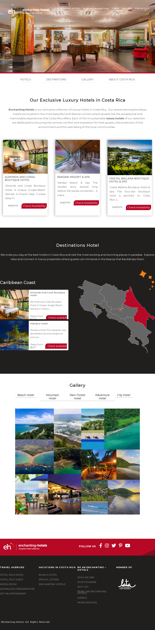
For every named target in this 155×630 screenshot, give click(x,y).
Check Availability (34, 205)
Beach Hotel (25, 395)
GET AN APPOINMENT (13, 593)
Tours (116, 8)
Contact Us (142, 8)
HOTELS (25, 79)
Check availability (58, 317)
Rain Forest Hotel (77, 396)
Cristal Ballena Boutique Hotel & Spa (129, 180)
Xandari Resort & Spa (73, 176)
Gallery (127, 8)
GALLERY (87, 79)
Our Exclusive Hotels (67, 8)
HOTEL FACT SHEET (11, 579)
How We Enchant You (96, 9)
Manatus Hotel (39, 323)
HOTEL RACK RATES (11, 574)
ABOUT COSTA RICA (122, 79)
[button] (34, 424)
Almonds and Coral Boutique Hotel (20, 178)
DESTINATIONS (56, 79)
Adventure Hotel (102, 396)
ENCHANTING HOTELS (52, 584)
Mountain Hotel (52, 396)
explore (13, 205)
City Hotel (123, 395)
